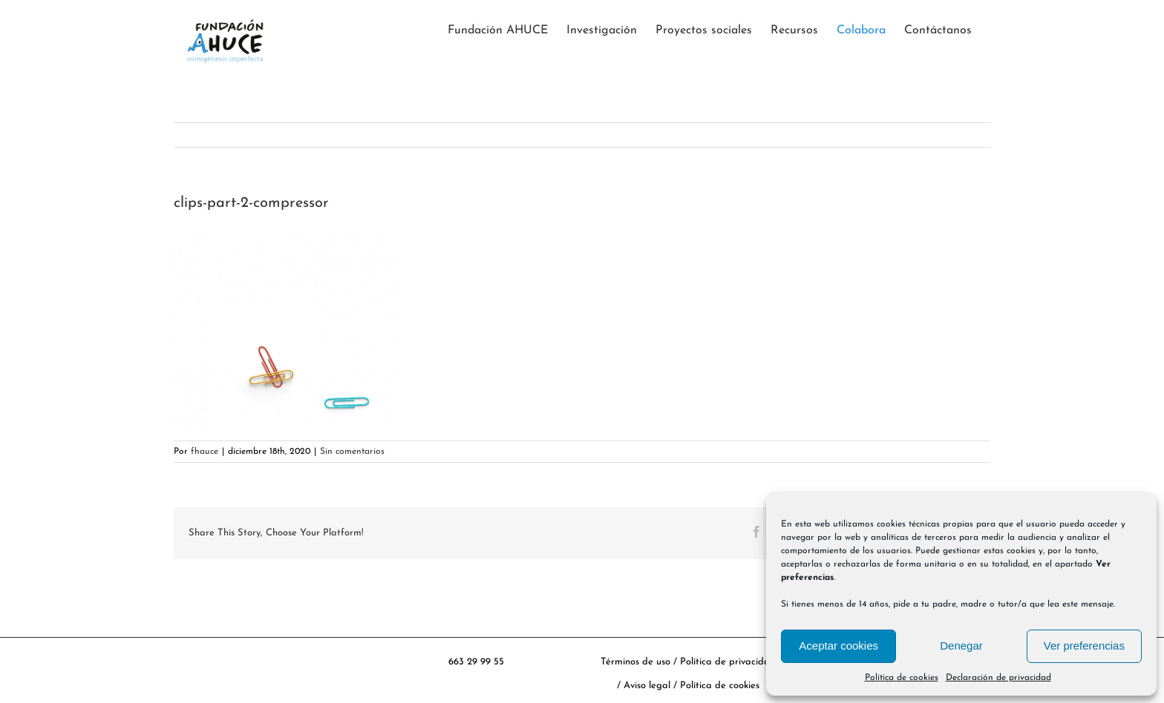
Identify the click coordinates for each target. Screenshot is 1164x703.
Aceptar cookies (838, 645)
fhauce (204, 451)
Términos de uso (635, 662)
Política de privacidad (728, 662)
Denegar (961, 645)
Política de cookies (901, 677)
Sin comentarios (352, 451)
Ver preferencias (1084, 645)
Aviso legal (648, 685)
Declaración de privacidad (998, 677)
